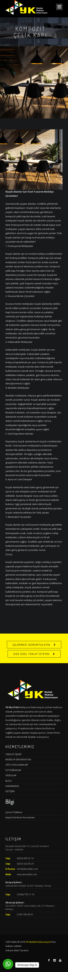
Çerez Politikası (13, 812)
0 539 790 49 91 (25, 914)
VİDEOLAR (10, 775)
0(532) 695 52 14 (25, 858)
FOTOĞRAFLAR (13, 770)
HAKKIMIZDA (12, 786)
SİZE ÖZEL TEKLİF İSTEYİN (31, 654)
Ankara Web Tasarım (16, 950)
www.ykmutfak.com (27, 874)
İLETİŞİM (10, 791)
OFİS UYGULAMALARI (16, 764)
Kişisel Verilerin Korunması (20, 817)
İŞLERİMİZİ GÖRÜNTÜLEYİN (31, 644)
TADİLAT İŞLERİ (13, 754)
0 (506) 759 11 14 (25, 894)
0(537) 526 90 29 (25, 863)
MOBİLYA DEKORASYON (18, 759)
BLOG (8, 780)
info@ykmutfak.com (27, 869)
